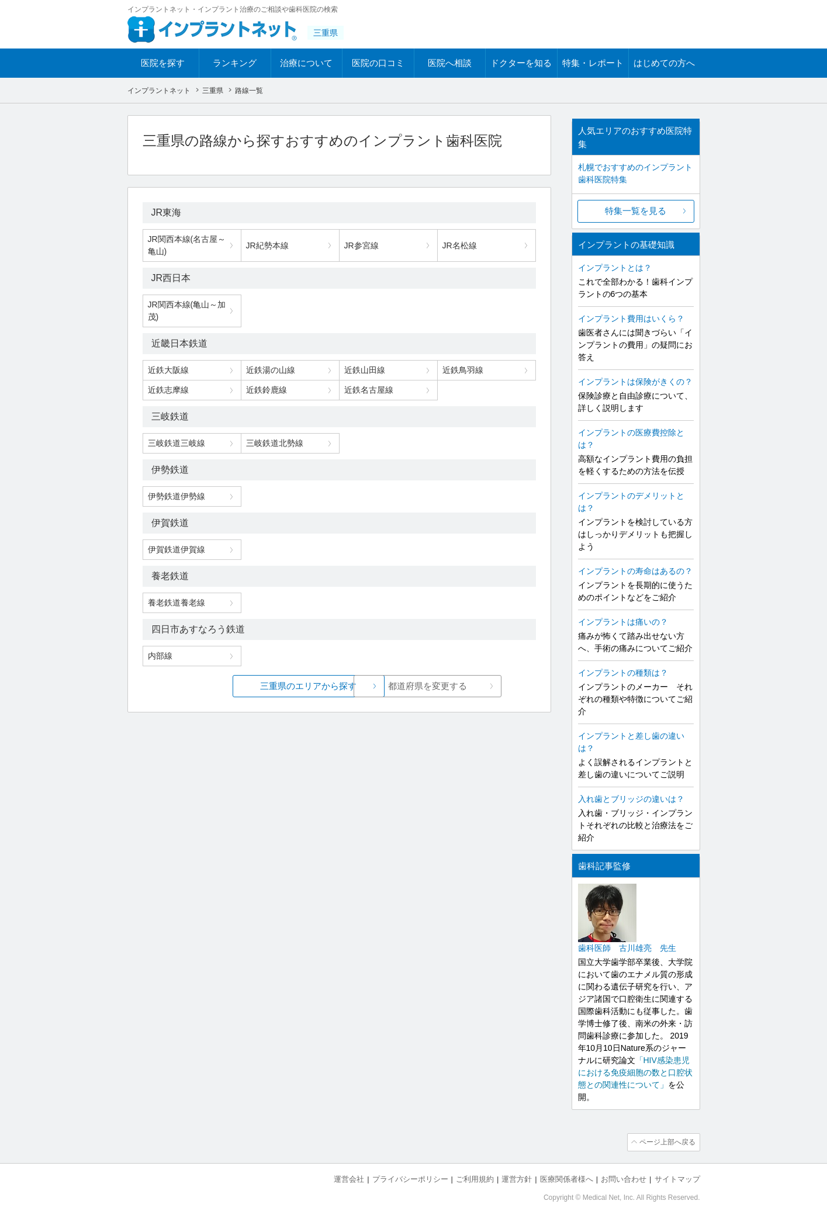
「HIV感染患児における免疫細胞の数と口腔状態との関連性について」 (635, 1072)
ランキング (235, 63)
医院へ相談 (450, 63)
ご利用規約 (475, 1178)
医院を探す (163, 63)
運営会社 (349, 1178)
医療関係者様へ (566, 1178)
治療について (306, 63)
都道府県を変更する (426, 686)
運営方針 (516, 1178)
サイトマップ (677, 1178)
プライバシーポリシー (410, 1178)
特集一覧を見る (635, 211)
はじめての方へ (664, 63)
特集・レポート (593, 63)
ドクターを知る (521, 63)
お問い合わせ (623, 1178)
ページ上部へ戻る (667, 1142)
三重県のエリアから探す (251, 686)
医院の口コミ (378, 63)
